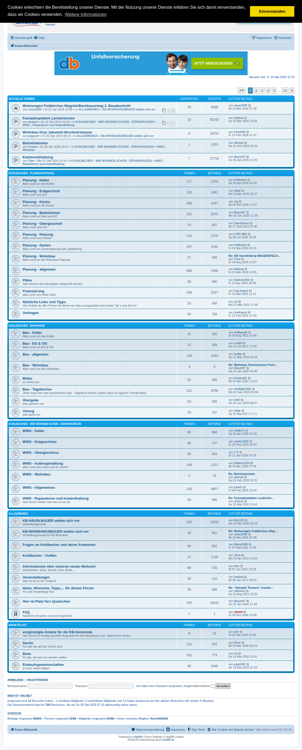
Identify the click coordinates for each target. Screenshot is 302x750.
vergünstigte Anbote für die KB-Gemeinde (57, 632)
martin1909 (241, 441)
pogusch (33, 135)
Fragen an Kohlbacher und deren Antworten (59, 545)
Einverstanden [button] (272, 11)
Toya (237, 259)
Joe (236, 631)
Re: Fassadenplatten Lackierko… (251, 498)
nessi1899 (34, 109)
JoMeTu (239, 430)
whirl (237, 399)
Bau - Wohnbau (35, 365)
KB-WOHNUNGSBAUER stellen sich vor (129, 109)
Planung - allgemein (39, 269)
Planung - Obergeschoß (42, 224)
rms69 (238, 343)
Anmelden (15, 679)
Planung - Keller (36, 180)
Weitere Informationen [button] (86, 14)
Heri (236, 566)
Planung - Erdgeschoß (41, 191)
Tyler (31, 160)
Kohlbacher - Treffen (40, 556)
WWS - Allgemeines (39, 487)
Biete (27, 654)
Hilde (237, 410)
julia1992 (240, 664)
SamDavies (241, 223)
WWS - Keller (33, 431)
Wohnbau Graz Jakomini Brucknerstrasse (57, 132)
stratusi (32, 121)
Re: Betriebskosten (241, 473)
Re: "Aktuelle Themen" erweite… (251, 587)
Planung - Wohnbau (39, 256)
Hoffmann (240, 179)
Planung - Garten (37, 245)
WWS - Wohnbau (36, 474)
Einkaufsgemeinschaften (43, 665)
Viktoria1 (239, 590)
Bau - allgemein (35, 354)
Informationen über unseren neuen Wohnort (59, 566)
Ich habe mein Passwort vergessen (159, 686)
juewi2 (238, 487)
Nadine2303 (242, 279)
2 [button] (256, 90)
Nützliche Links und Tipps (44, 302)
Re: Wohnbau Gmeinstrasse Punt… (253, 364)
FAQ (26, 612)
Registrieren (37, 679)
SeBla (238, 354)
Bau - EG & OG (35, 343)
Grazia (32, 146)
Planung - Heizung (38, 234)
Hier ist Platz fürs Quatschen (46, 601)
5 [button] (274, 90)
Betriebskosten (35, 143)
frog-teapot (241, 290)
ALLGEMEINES (89, 109)
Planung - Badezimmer (41, 213)
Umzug (28, 411)
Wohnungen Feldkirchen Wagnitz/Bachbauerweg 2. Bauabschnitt (77, 106)
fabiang (239, 269)
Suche (28, 643)
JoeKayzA (240, 312)
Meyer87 (239, 156)
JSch (237, 555)
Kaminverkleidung (38, 157)
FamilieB (239, 131)
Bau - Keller (32, 333)
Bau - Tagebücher (37, 389)
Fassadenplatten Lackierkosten (49, 118)
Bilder (27, 378)
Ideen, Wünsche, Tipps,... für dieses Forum (58, 588)
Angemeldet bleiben (199, 686)
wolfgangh (240, 332)
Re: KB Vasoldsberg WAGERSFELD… (254, 255)
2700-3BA (240, 234)
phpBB (137, 736)
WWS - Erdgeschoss (40, 442)
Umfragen (31, 313)
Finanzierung (33, 291)
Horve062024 (159, 718)
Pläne (27, 280)
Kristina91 (240, 378)
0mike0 (238, 576)
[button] (241, 90)
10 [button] (285, 90)
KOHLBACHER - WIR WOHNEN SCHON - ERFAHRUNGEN (114, 121)
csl (236, 301)
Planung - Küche (36, 202)
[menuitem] (39, 38)
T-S (236, 452)
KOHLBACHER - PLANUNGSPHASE (31, 173)
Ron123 (239, 520)
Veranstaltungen (36, 577)
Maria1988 (241, 544)
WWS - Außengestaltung (43, 463)
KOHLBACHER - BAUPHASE (27, 325)
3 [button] (262, 90)
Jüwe (237, 190)
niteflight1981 (242, 388)
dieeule (238, 142)
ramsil (238, 611)
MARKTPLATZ (18, 625)
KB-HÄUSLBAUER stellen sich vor (51, 521)
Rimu (237, 642)
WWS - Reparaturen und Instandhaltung (49, 125)
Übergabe (31, 400)
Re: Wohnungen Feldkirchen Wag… (253, 531)
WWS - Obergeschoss (41, 453)
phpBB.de (168, 739)
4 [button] (268, 90)
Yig (236, 201)
